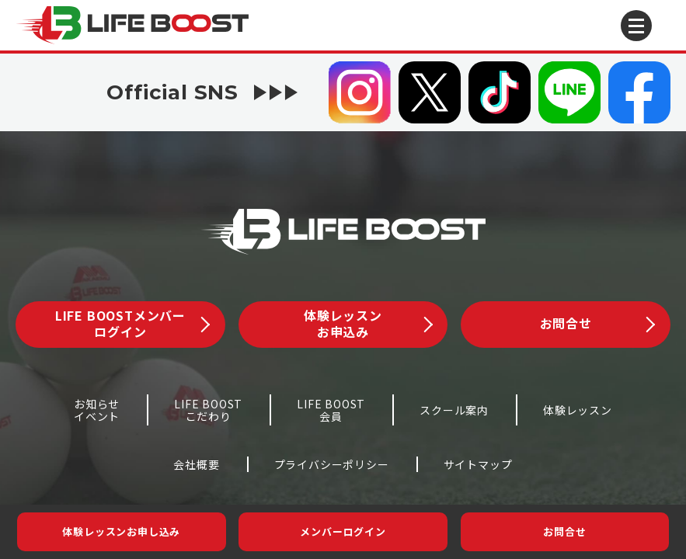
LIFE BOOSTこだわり (208, 410)
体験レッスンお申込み (368, 323)
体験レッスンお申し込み (121, 531)
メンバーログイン (342, 531)
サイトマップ (478, 464)
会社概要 (196, 464)
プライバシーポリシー (331, 464)
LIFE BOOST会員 (331, 410)
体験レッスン (577, 410)
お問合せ (564, 531)
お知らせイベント (97, 410)
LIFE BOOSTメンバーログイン (132, 323)
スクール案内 (454, 410)
